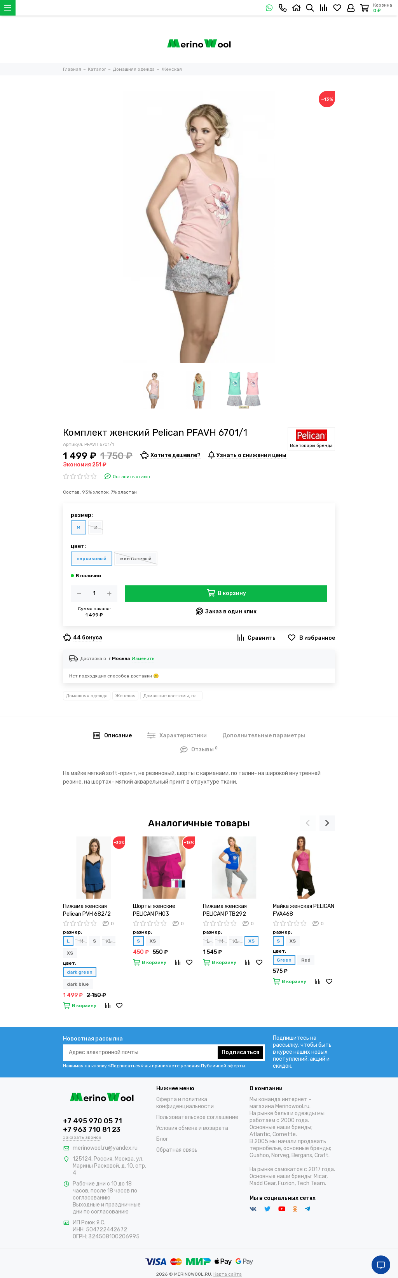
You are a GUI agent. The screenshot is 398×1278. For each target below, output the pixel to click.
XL (109, 941)
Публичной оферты (223, 1065)
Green (284, 960)
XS (70, 953)
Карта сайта (227, 1274)
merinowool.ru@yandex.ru (105, 1148)
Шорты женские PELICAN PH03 (154, 910)
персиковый (91, 558)
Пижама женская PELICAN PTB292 (225, 910)
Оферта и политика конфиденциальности (185, 1103)
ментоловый (136, 558)
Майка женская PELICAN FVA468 (303, 910)
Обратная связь (176, 1150)
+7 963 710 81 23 (91, 1129)
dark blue (78, 984)
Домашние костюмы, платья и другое (172, 695)
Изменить (143, 658)
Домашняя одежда (87, 695)
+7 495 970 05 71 (92, 1121)
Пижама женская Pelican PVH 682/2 (87, 910)
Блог (162, 1139)
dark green (80, 972)
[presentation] (308, 823)
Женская (125, 695)
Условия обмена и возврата (192, 1128)
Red (306, 960)
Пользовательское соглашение (197, 1117)
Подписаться (240, 1052)
